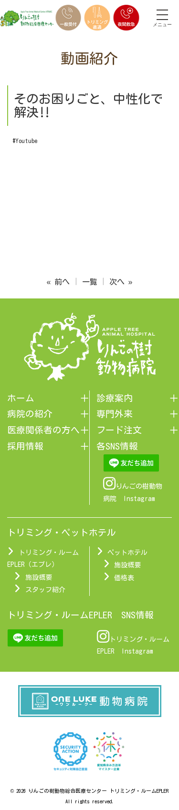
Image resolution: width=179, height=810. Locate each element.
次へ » (121, 282)
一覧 (89, 282)
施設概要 (38, 577)
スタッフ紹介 (45, 589)
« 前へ (58, 282)
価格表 (124, 577)
